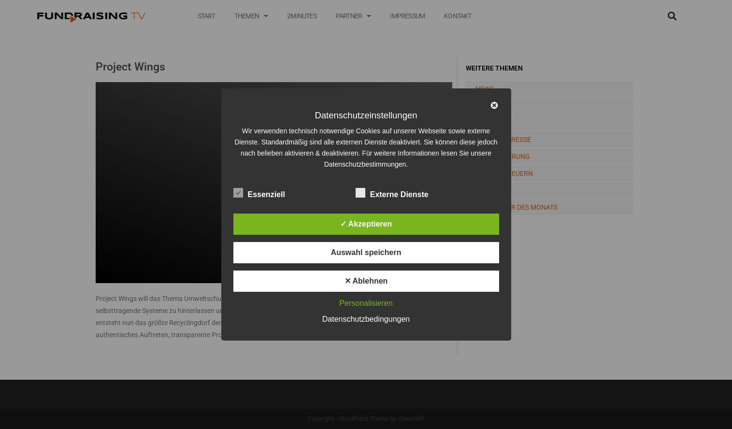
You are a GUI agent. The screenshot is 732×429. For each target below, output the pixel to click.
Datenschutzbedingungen (366, 319)
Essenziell (259, 193)
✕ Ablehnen (366, 281)
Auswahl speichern (366, 252)
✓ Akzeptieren (366, 224)
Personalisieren (365, 303)
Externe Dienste (392, 193)
